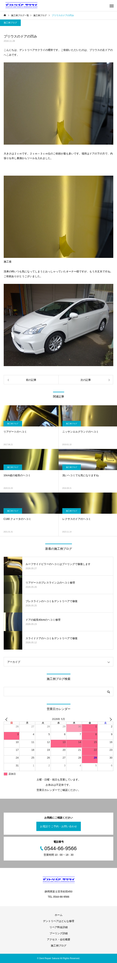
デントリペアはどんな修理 (58, 921)
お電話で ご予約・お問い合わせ (58, 826)
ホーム (58, 914)
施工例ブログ (10, 22)
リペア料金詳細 (59, 927)
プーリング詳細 (59, 933)
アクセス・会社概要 (58, 939)
